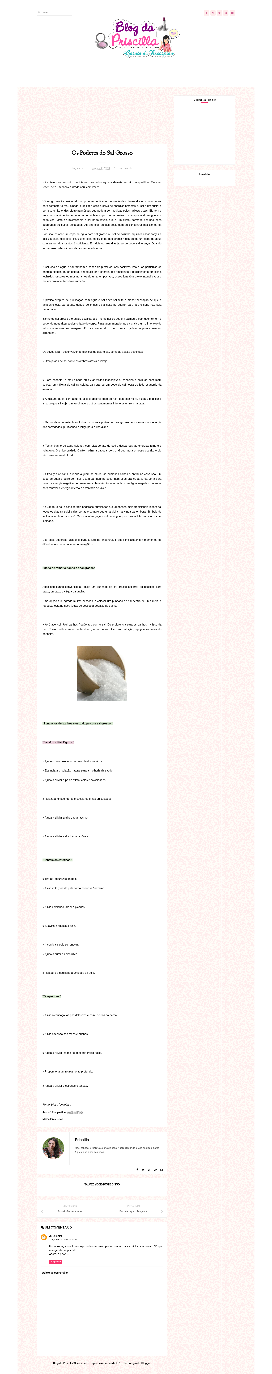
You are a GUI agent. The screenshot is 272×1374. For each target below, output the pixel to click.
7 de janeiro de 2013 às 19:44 (63, 1239)
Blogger (146, 1363)
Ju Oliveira (55, 1236)
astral (80, 168)
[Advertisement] (102, 119)
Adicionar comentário (55, 1272)
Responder (55, 1262)
